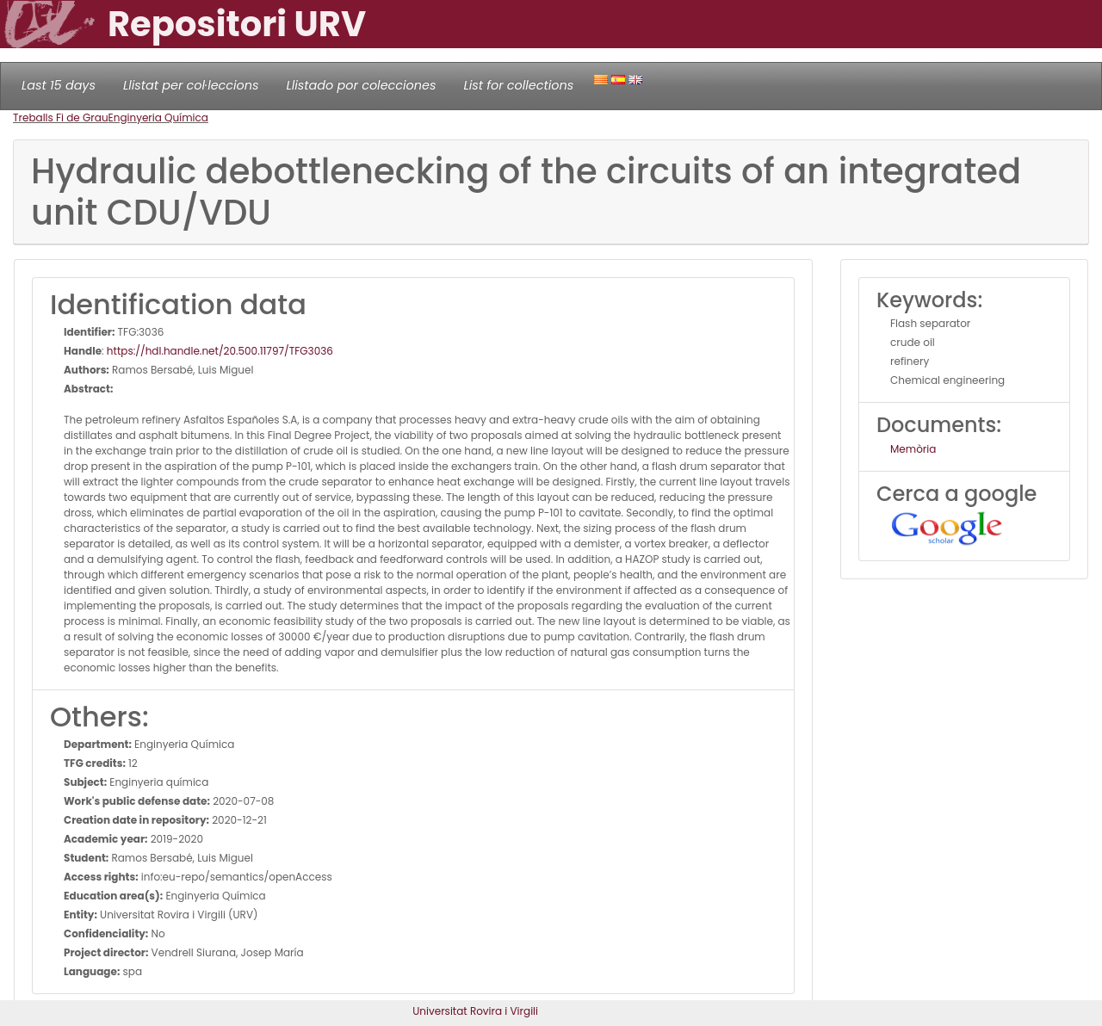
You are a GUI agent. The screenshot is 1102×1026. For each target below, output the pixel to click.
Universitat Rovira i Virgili (475, 1011)
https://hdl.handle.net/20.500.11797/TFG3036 (220, 350)
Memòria (913, 449)
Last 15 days (59, 85)
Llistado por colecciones (361, 85)
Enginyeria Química (158, 117)
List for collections (518, 85)
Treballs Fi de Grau (60, 117)
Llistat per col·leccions (191, 85)
